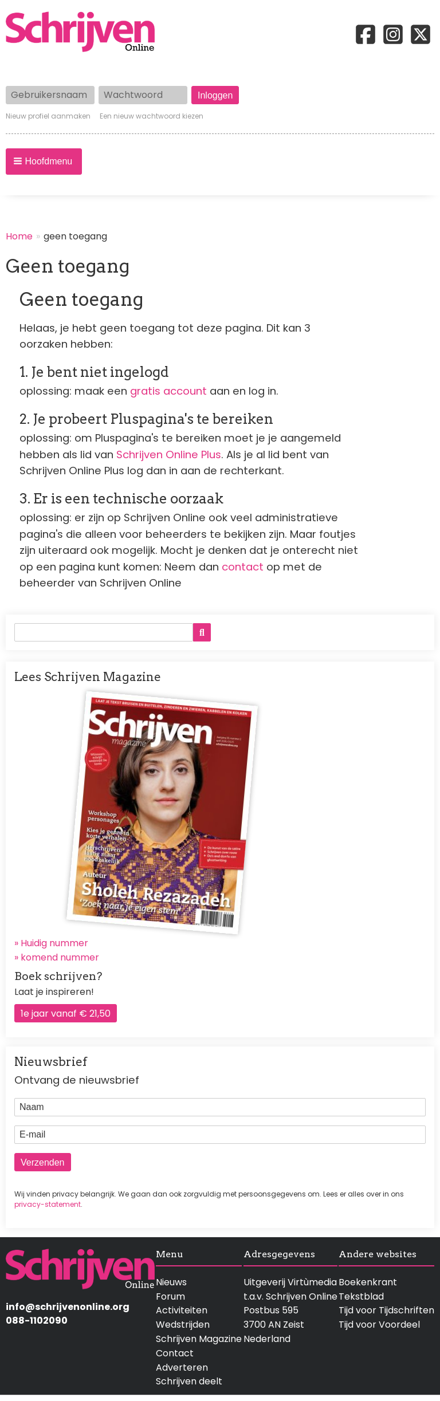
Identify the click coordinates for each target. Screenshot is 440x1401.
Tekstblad (361, 1296)
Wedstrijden (183, 1324)
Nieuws (171, 1282)
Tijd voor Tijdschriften (386, 1310)
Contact (175, 1353)
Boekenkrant (368, 1282)
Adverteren (182, 1367)
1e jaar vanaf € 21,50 (66, 1013)
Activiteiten (181, 1310)
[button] (44, 161)
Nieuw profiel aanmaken (48, 116)
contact (243, 567)
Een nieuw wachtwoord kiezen (151, 116)
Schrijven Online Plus (168, 454)
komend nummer (60, 957)
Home (19, 236)
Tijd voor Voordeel (379, 1324)
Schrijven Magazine (199, 1338)
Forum (170, 1296)
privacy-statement (47, 1204)
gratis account (168, 391)
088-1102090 (37, 1320)
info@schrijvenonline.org (67, 1306)
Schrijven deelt (189, 1381)
